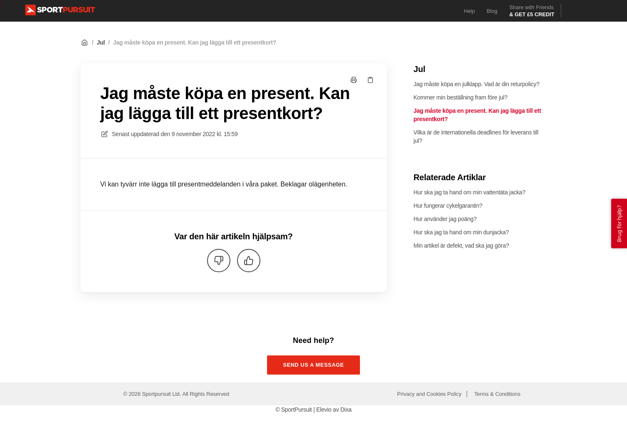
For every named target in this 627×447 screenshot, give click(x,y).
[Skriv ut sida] (353, 80)
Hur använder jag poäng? (445, 219)
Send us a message (313, 365)
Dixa (346, 409)
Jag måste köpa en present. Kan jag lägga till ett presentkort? (194, 42)
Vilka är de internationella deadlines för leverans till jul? (476, 136)
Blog (492, 11)
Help (469, 11)
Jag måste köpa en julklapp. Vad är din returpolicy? (477, 84)
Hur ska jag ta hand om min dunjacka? (461, 232)
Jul (101, 42)
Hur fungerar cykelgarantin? (448, 205)
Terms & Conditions (497, 394)
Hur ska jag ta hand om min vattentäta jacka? (470, 192)
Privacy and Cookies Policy (429, 394)
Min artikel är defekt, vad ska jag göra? (461, 245)
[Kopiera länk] (370, 80)
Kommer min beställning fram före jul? (460, 97)
